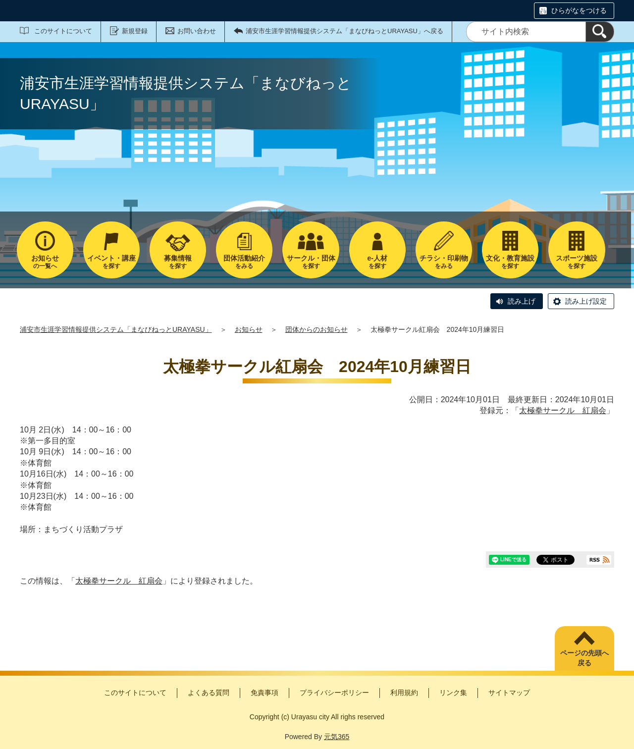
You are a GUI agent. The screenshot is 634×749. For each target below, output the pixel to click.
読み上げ (521, 301)
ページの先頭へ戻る (584, 658)
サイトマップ (509, 692)
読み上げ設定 (586, 301)
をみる (244, 261)
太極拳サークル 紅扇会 (562, 410)
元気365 (336, 737)
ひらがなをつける (579, 10)
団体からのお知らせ (316, 329)
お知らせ (249, 329)
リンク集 (453, 692)
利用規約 (404, 692)
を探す (111, 261)
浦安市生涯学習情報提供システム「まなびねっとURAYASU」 (116, 329)
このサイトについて (63, 31)
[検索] (599, 31)
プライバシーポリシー (334, 692)
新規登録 (135, 31)
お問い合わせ (196, 31)
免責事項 (264, 692)
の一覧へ (45, 261)
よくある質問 (208, 692)
